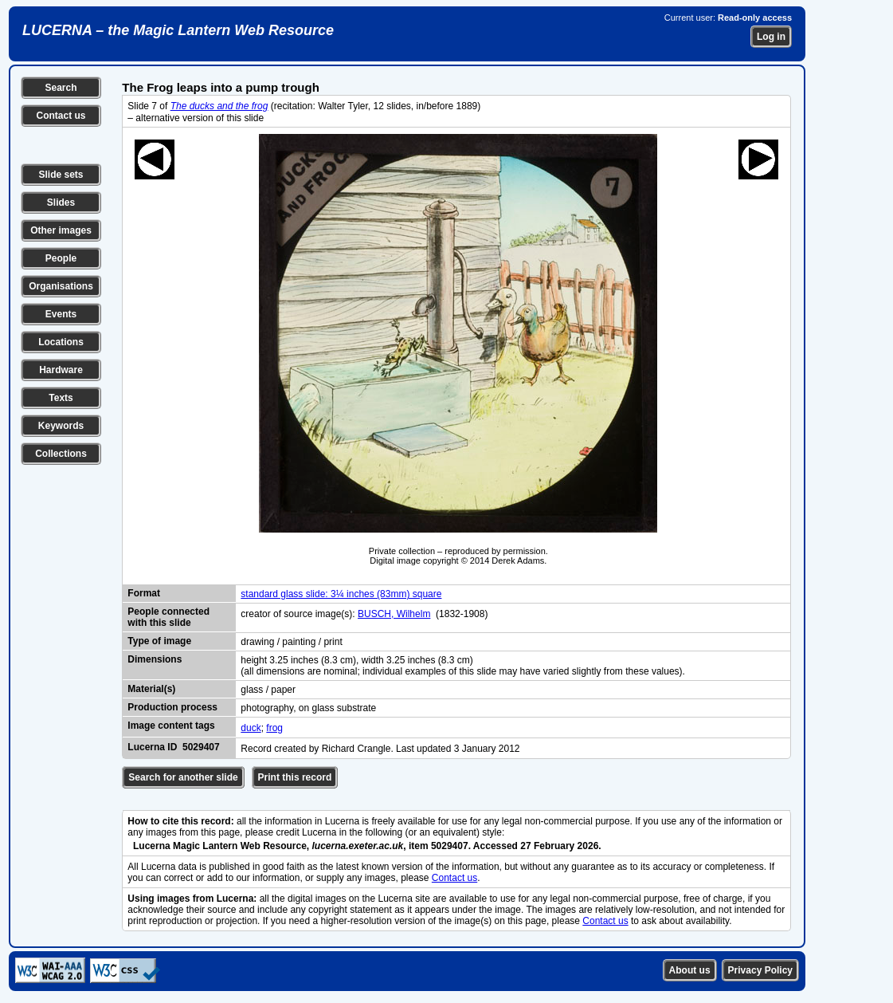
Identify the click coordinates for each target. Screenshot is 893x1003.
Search (60, 87)
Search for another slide (182, 777)
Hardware (61, 370)
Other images (61, 230)
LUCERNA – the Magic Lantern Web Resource (178, 30)
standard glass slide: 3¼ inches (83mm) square (341, 594)
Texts (60, 397)
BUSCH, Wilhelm (394, 614)
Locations (61, 342)
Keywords (61, 425)
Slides (61, 202)
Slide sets (60, 174)
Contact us (60, 115)
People (60, 258)
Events (60, 314)
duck (250, 728)
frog (274, 728)
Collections (61, 453)
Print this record (295, 777)
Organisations (61, 286)
